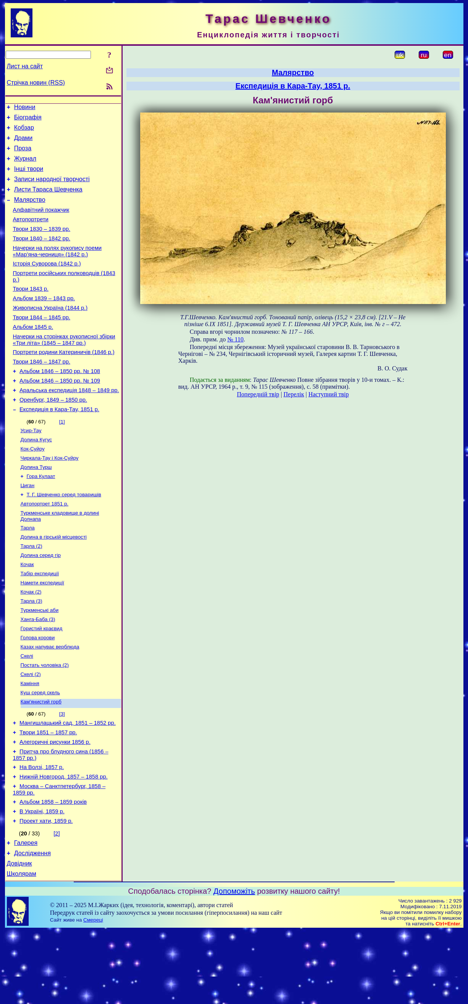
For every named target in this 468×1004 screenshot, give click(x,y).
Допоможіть (234, 964)
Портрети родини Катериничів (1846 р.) (64, 379)
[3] (62, 771)
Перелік (293, 394)
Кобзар (24, 131)
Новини (25, 108)
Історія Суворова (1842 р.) (47, 282)
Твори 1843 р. (31, 309)
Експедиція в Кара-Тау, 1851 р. (59, 444)
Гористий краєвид (42, 679)
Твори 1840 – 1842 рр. (41, 254)
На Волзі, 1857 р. (41, 830)
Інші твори (29, 177)
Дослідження (32, 924)
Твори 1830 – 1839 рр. (41, 244)
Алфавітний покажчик (41, 222)
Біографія (28, 119)
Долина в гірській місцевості (54, 580)
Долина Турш (36, 505)
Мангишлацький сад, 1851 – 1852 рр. (67, 781)
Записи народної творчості (52, 188)
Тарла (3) (31, 650)
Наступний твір (328, 394)
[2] (56, 902)
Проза (22, 154)
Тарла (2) (31, 590)
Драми (23, 142)
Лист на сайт (25, 66)
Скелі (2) (31, 729)
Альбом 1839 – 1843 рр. (44, 320)
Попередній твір (258, 394)
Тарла (28, 570)
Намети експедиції (42, 630)
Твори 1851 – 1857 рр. (48, 792)
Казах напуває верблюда (50, 699)
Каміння (30, 739)
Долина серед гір (41, 600)
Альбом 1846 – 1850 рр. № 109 (59, 412)
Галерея (25, 912)
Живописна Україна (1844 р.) (50, 331)
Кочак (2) (31, 640)
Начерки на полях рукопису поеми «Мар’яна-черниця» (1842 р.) (57, 268)
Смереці (93, 993)
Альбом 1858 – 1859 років (53, 868)
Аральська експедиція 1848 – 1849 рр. (69, 422)
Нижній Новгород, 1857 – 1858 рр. (63, 841)
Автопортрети (31, 233)
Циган (28, 525)
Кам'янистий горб (41, 759)
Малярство (29, 211)
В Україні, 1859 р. (42, 879)
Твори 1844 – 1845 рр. (41, 341)
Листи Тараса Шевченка (48, 199)
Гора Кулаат (41, 515)
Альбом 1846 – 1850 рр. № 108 (59, 401)
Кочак (27, 610)
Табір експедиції (40, 620)
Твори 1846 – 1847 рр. (41, 390)
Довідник (19, 935)
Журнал (25, 165)
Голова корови (38, 689)
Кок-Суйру (33, 485)
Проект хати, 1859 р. (46, 890)
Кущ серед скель (40, 749)
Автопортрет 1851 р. (45, 545)
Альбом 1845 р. (33, 352)
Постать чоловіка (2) (45, 719)
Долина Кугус (36, 475)
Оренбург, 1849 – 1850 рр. (53, 433)
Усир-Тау (31, 465)
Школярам (21, 947)
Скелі (27, 709)
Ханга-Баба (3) (38, 670)
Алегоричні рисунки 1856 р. (55, 803)
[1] (62, 456)
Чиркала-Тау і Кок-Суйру (50, 495)
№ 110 (235, 339)
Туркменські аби (40, 660)
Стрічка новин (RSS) (36, 82)
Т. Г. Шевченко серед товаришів (64, 535)
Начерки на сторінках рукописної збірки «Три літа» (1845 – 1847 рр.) (64, 366)
